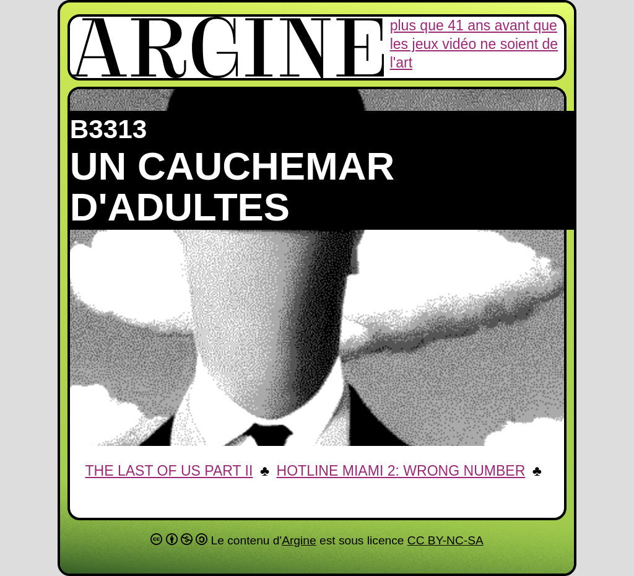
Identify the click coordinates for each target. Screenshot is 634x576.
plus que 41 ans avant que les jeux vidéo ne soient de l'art (474, 44)
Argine (299, 540)
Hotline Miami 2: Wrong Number (401, 471)
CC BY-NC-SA (445, 540)
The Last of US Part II (169, 471)
